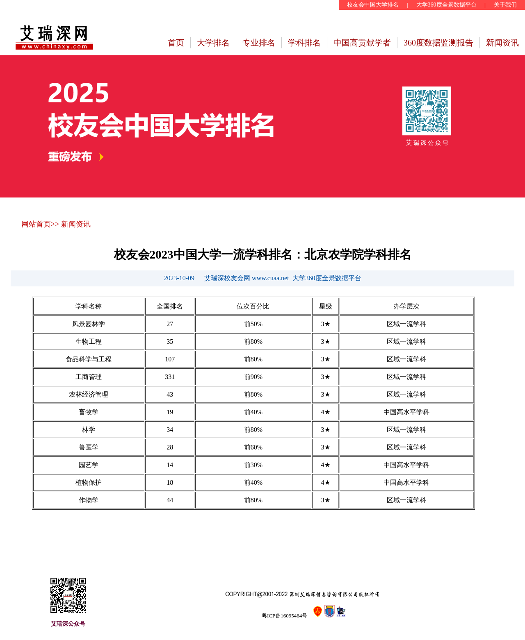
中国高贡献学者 (362, 42)
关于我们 (505, 5)
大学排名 (213, 42)
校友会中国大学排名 (373, 5)
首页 (176, 42)
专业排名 (258, 42)
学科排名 (304, 42)
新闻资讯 (502, 42)
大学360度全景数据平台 (446, 5)
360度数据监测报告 (438, 42)
